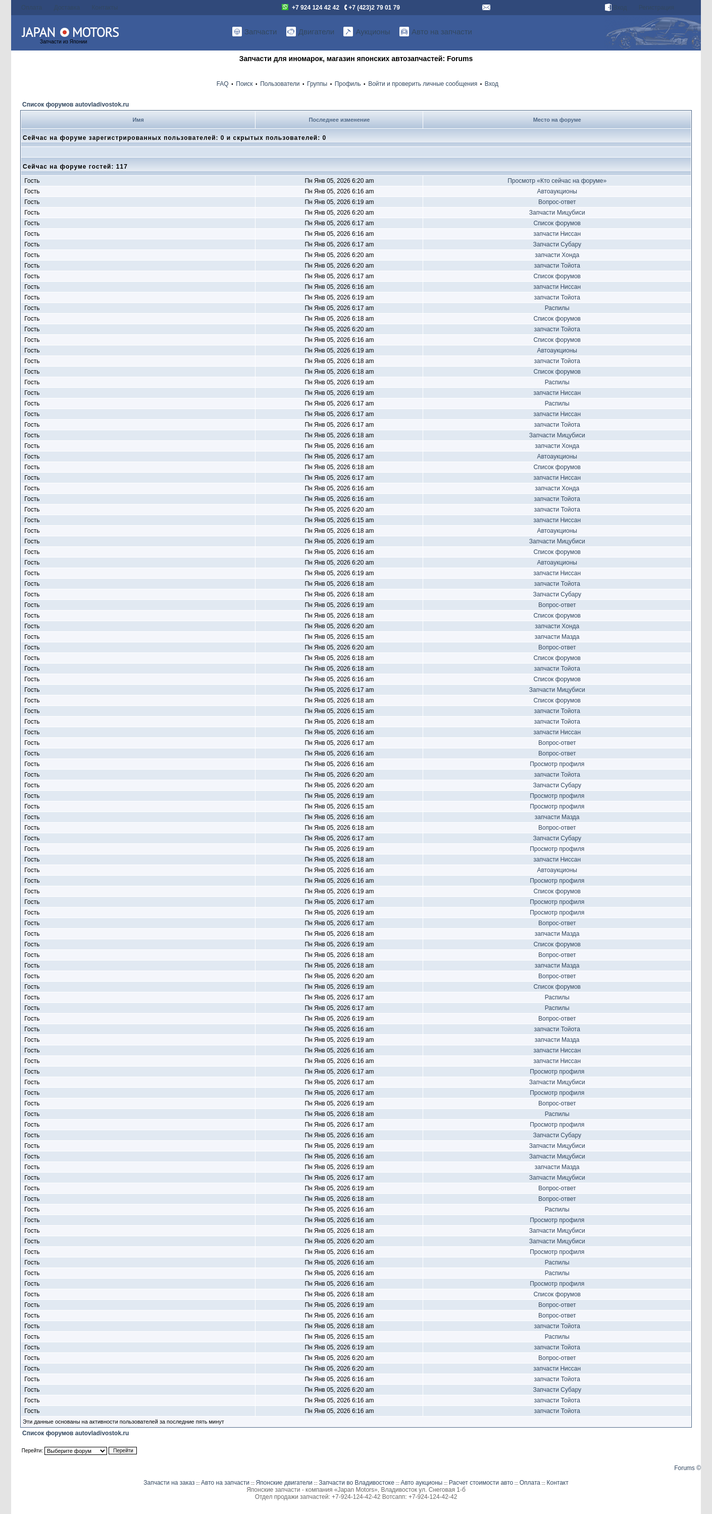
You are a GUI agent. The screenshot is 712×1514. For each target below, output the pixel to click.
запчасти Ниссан (557, 233)
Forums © (687, 1468)
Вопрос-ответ (557, 202)
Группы (317, 83)
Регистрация (656, 7)
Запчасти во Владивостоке (356, 1482)
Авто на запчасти (435, 31)
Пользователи (279, 83)
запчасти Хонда (557, 255)
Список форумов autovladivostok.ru (75, 104)
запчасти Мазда (557, 636)
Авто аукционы (421, 1482)
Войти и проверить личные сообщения (422, 83)
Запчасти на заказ (168, 1482)
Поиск (244, 83)
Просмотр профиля (557, 764)
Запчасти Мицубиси (557, 212)
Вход (616, 7)
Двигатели (310, 31)
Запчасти (254, 31)
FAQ (223, 83)
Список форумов (557, 223)
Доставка (67, 7)
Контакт (558, 1482)
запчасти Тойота (557, 265)
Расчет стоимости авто (481, 1482)
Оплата (31, 7)
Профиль (348, 83)
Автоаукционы (557, 191)
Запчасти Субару (557, 244)
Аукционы (366, 31)
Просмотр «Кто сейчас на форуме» (556, 180)
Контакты (105, 7)
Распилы (557, 308)
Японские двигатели (284, 1482)
